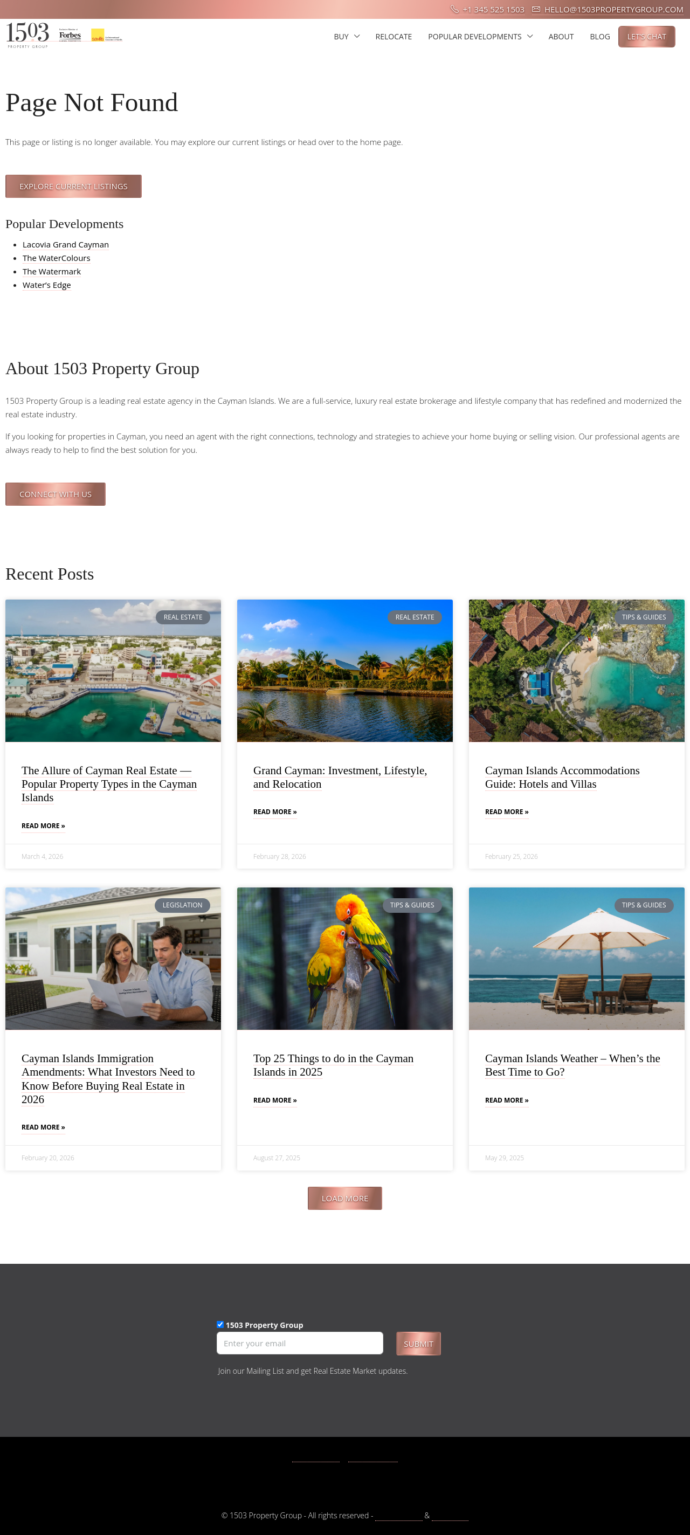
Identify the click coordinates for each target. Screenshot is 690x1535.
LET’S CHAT (646, 36)
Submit (418, 1343)
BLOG (600, 36)
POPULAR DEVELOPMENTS (474, 36)
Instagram (373, 1456)
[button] (345, 1198)
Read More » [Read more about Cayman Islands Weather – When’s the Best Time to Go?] (507, 1100)
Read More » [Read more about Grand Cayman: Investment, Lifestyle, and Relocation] (275, 811)
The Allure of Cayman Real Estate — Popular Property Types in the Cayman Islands (109, 784)
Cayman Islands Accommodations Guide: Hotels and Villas (562, 777)
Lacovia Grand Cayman (66, 244)
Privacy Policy (398, 1515)
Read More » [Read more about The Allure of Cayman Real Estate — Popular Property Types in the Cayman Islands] (43, 825)
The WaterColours (57, 257)
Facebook (316, 1456)
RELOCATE (394, 36)
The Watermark (52, 271)
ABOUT (561, 36)
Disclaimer (450, 1515)
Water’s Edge (47, 284)
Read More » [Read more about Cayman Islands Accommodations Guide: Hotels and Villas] (507, 811)
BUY (341, 36)
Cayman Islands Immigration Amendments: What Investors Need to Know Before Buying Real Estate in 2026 (108, 1079)
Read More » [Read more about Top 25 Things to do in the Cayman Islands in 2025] (275, 1100)
